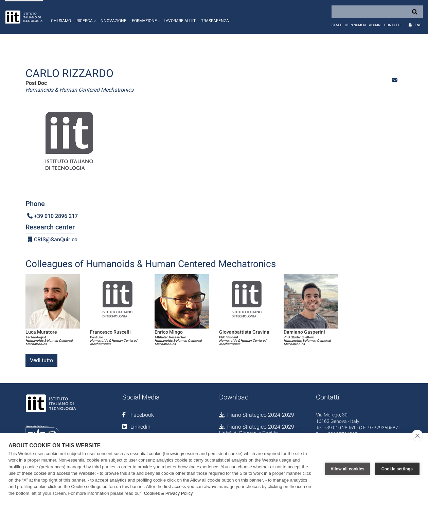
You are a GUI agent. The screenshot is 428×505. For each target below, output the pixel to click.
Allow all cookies (347, 469)
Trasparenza (215, 20)
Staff (337, 25)
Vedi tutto (41, 360)
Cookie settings (397, 469)
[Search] (377, 11)
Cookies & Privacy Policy (168, 493)
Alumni (375, 25)
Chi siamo (61, 20)
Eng (418, 25)
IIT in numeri (355, 25)
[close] (417, 435)
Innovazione (113, 20)
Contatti (392, 25)
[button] (85, 17)
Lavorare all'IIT (180, 20)
